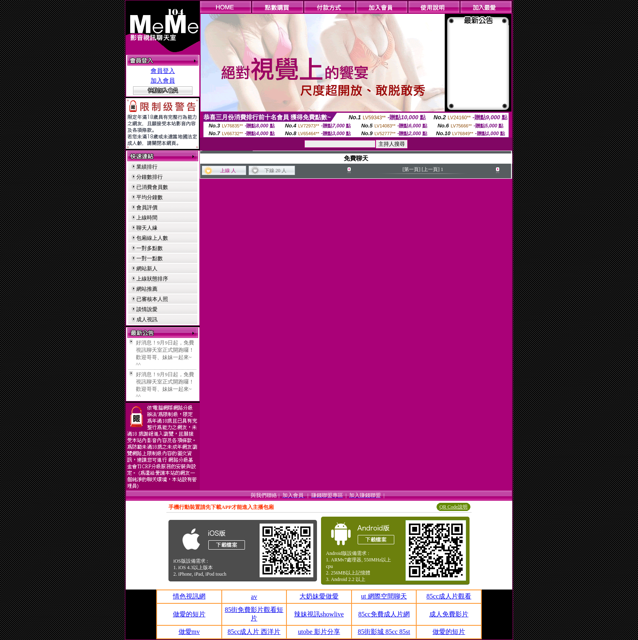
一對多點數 (149, 248)
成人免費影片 (448, 614)
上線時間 (146, 218)
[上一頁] (430, 169)
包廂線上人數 (152, 238)
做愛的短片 (189, 614)
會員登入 (163, 71)
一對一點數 (149, 258)
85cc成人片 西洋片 (253, 631)
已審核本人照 (152, 299)
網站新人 (146, 268)
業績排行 (146, 167)
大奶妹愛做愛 (319, 596)
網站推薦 (146, 289)
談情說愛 (146, 309)
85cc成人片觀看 (448, 596)
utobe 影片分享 (319, 631)
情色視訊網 (189, 596)
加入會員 (163, 80)
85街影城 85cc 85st (384, 631)
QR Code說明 (453, 507)
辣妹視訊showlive (319, 614)
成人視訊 (146, 319)
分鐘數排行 (149, 177)
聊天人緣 (146, 228)
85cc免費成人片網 (383, 614)
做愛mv (189, 631)
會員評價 (146, 207)
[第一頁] (411, 169)
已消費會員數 (152, 187)
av (254, 596)
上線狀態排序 (152, 279)
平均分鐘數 (149, 197)
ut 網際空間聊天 (383, 596)
